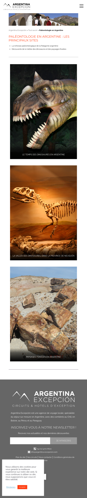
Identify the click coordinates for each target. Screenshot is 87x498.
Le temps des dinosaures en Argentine (43, 154)
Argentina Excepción (17, 30)
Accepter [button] (22, 487)
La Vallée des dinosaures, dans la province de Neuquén (43, 256)
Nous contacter (45, 457)
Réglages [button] (10, 487)
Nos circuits (32, 457)
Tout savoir (32, 30)
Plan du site (20, 457)
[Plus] (81, 5)
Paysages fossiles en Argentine (43, 357)
